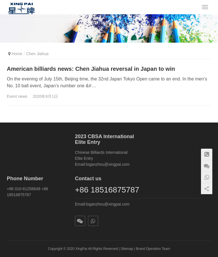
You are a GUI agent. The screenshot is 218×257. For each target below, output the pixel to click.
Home (17, 53)
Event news (17, 96)
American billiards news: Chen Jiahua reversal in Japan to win (91, 69)
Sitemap (127, 249)
